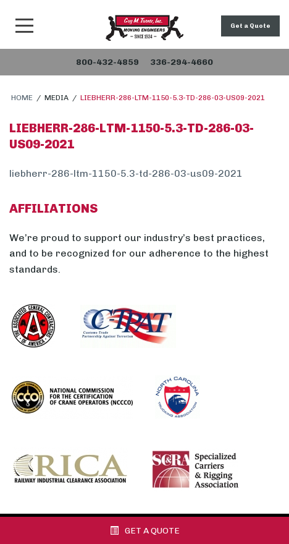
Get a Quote (250, 26)
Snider (144, 27)
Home (22, 97)
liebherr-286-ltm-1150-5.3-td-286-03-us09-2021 (126, 173)
